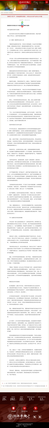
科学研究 (6, 12)
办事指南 (13, 409)
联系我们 (35, 409)
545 (32, 426)
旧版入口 (25, 426)
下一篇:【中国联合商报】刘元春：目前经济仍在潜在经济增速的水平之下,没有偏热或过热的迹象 (23, 386)
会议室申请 (24, 409)
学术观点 (11, 12)
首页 (2, 12)
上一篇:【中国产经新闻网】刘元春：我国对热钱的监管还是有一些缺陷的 (20, 383)
